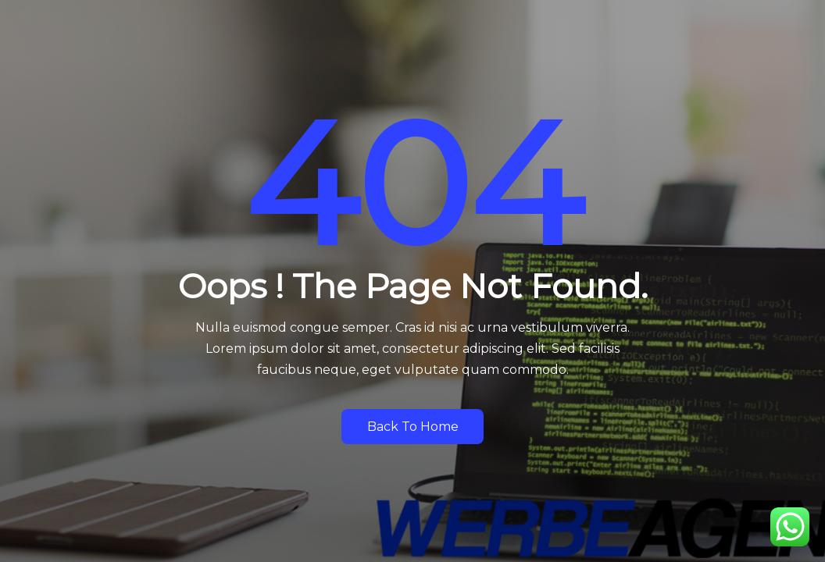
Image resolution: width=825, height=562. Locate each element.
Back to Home (413, 426)
